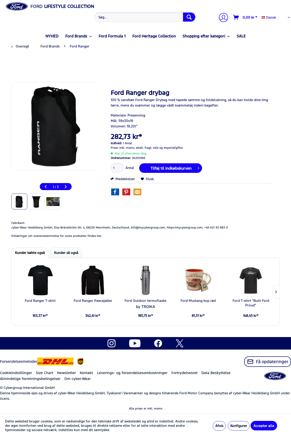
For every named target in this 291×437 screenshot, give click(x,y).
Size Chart (44, 372)
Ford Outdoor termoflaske (145, 300)
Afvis (219, 426)
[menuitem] (144, 17)
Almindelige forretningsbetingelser (30, 378)
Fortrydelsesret (184, 372)
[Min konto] (221, 18)
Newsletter (66, 372)
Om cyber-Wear (77, 378)
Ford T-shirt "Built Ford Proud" (251, 302)
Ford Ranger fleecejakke (93, 300)
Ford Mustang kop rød (198, 300)
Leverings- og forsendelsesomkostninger (132, 372)
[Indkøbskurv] (245, 17)
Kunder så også (66, 253)
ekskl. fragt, (144, 148)
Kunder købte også (30, 253)
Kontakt (86, 372)
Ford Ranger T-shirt (40, 300)
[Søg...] (145, 17)
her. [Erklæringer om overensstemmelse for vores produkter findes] (99, 236)
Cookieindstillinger (16, 372)
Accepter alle (263, 426)
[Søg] (189, 17)
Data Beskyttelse (216, 372)
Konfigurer (238, 426)
